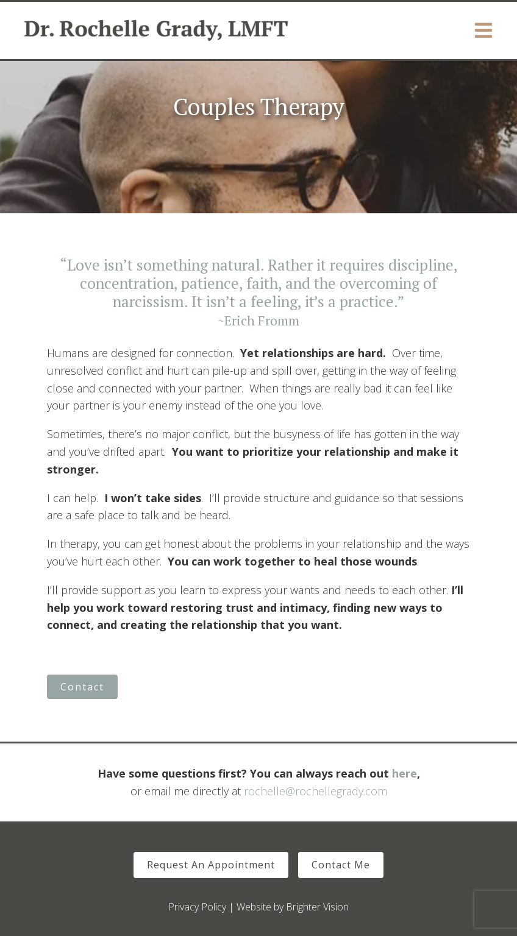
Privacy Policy (197, 906)
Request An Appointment (211, 864)
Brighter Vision (317, 906)
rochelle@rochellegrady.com (315, 791)
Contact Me (341, 864)
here (404, 773)
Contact (82, 686)
